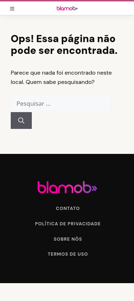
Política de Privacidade (68, 224)
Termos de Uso (68, 254)
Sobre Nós (68, 239)
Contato (68, 208)
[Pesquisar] (21, 120)
